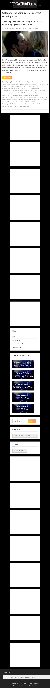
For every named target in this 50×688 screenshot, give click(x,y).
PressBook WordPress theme (28, 685)
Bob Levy (35, 82)
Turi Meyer (40, 104)
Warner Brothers (7, 106)
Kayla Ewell (38, 93)
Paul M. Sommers (34, 99)
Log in (14, 336)
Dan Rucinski (6, 86)
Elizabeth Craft (18, 88)
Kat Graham (30, 93)
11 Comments (35, 28)
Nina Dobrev (24, 99)
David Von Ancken (33, 86)
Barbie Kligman (27, 82)
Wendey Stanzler (17, 106)
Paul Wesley (43, 99)
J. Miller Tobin (6, 90)
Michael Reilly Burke (41, 97)
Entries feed (16, 340)
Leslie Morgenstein (33, 95)
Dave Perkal (14, 86)
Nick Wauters (16, 99)
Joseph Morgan (6, 93)
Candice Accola (6, 84)
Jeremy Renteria (24, 90)
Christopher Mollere (26, 84)
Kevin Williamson (7, 95)
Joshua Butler (16, 93)
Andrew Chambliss (16, 82)
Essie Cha (26, 88)
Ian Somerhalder (35, 88)
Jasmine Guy (15, 90)
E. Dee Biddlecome (7, 88)
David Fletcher (22, 86)
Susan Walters (19, 101)
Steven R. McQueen (8, 101)
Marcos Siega (6, 97)
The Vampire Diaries (29, 101)
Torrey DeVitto (32, 104)
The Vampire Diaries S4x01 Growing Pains (14, 104)
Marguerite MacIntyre (17, 97)
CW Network (43, 84)
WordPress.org (17, 347)
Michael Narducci (29, 97)
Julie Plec (23, 93)
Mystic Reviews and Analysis (20, 3)
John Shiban (41, 90)
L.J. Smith (15, 95)
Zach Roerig (26, 106)
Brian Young (42, 82)
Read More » (8, 78)
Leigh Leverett (23, 95)
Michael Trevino (6, 99)
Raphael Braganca (22, 28)
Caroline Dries (16, 84)
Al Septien (7, 82)
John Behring (33, 90)
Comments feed (17, 344)
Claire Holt (36, 84)
